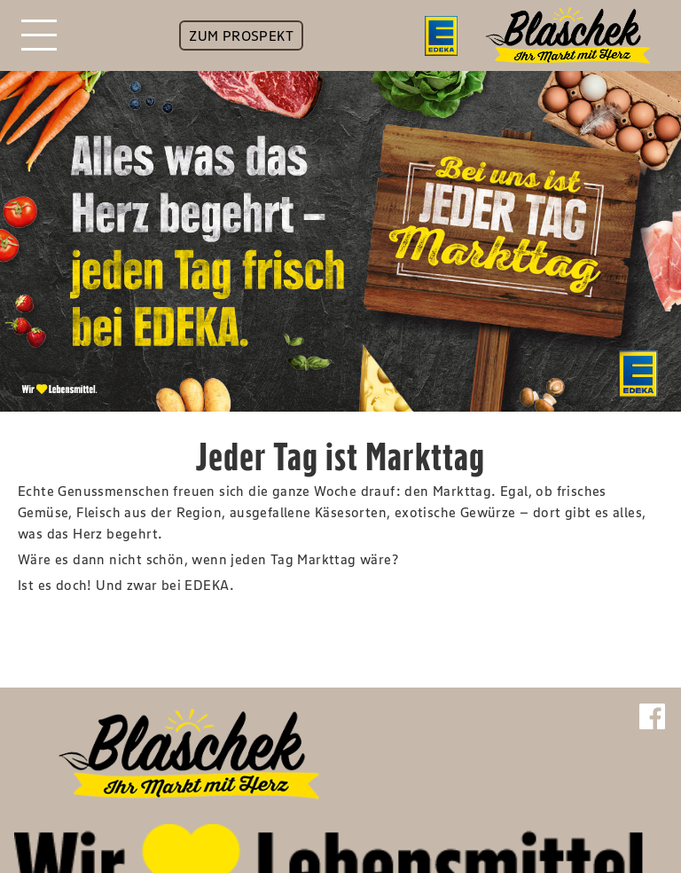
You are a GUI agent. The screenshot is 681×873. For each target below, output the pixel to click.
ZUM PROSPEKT (241, 35)
